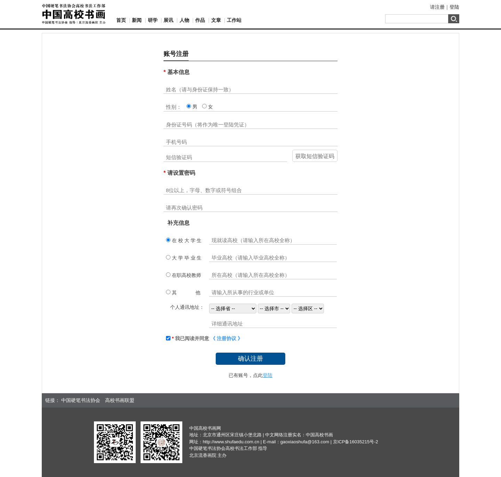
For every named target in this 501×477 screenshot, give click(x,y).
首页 (121, 20)
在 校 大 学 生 (185, 240)
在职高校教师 (185, 275)
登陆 (454, 7)
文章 (216, 20)
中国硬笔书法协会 (80, 400)
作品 (200, 20)
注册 (440, 7)
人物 (184, 20)
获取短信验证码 (314, 156)
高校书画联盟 (119, 400)
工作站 (234, 20)
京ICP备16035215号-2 (355, 441)
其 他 (185, 292)
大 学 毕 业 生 (185, 258)
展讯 (168, 20)
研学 (153, 20)
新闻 (137, 20)
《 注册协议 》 (226, 338)
